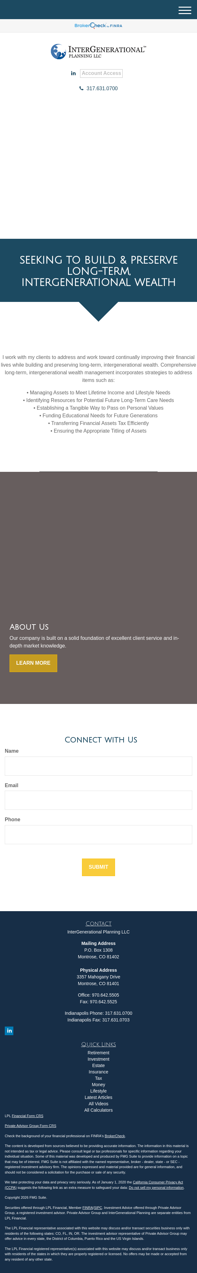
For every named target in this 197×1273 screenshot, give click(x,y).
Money (98, 1084)
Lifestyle (98, 1091)
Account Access (101, 73)
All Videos (98, 1103)
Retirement (98, 1052)
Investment (98, 1059)
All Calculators (98, 1110)
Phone (12, 819)
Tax (98, 1078)
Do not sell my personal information (156, 1187)
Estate (98, 1065)
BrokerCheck (115, 1136)
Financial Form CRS (27, 1116)
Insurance (98, 1071)
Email (11, 785)
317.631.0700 (98, 88)
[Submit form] (98, 867)
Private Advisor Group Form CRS (30, 1126)
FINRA (88, 1208)
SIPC (98, 1208)
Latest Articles (98, 1097)
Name (12, 751)
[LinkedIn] (73, 73)
